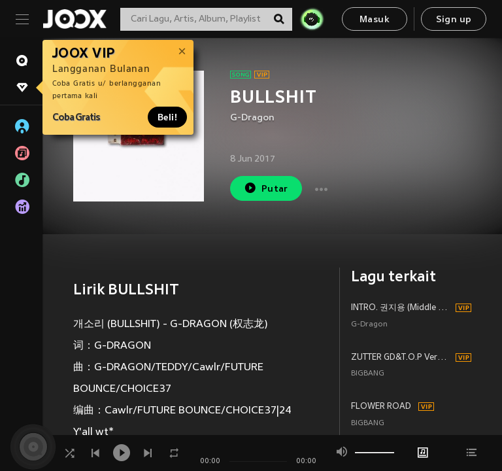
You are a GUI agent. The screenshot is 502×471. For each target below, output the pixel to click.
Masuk (375, 20)
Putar (266, 188)
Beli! (167, 117)
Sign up (454, 20)
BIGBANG (367, 374)
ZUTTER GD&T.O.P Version (401, 357)
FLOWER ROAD (381, 406)
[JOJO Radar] (312, 19)
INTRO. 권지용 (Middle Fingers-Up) (401, 308)
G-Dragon (252, 118)
